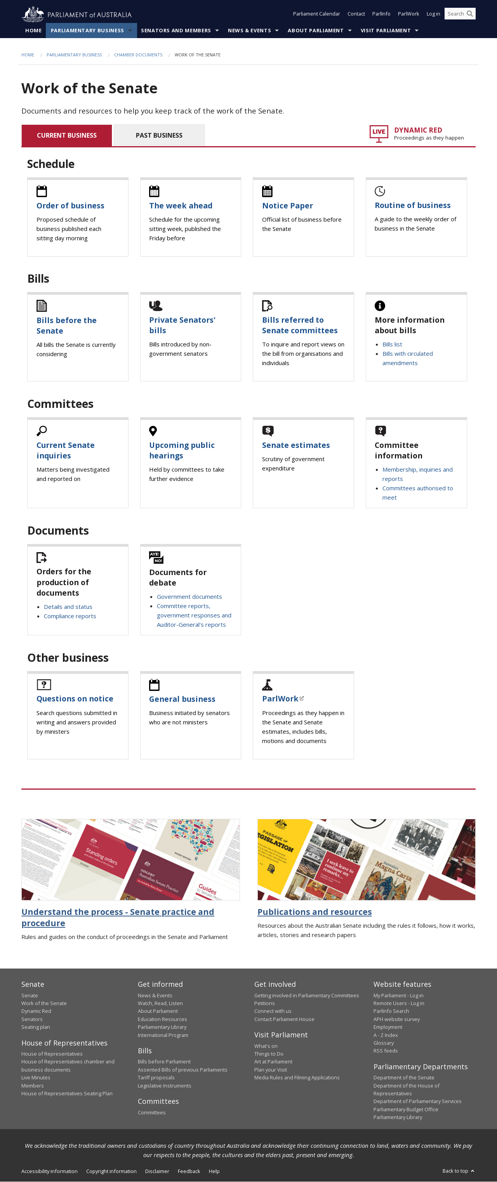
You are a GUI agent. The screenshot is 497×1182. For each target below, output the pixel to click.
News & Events (249, 30)
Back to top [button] (459, 1170)
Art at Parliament (273, 1061)
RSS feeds (386, 1050)
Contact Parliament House (284, 1019)
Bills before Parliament (164, 1061)
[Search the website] (460, 15)
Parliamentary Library (162, 1027)
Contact (356, 14)
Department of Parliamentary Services (418, 1101)
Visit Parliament (386, 30)
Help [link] (214, 1171)
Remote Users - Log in (399, 1003)
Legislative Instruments (164, 1085)
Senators (32, 1019)
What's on (266, 1045)
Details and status (68, 607)
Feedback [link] (189, 1171)
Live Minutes (35, 1077)
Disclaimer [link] (157, 1171)
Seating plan (35, 1027)
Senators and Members (176, 30)
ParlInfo (381, 14)
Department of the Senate (404, 1077)
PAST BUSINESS (159, 135)
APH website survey (397, 1019)
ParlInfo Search (391, 1011)
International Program (163, 1035)
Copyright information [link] (111, 1171)
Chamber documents (138, 55)
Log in (433, 14)
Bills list (392, 344)
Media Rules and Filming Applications (297, 1077)
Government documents (189, 597)
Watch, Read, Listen (160, 1003)
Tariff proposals (156, 1077)
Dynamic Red (36, 1011)
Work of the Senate (44, 1003)
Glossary (384, 1043)
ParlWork (408, 14)
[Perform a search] (470, 15)
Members (32, 1085)
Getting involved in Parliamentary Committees (306, 995)
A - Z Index (386, 1035)
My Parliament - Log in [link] (399, 995)
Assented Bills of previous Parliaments (183, 1070)
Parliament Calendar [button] (316, 14)
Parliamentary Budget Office (406, 1109)
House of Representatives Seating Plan (67, 1093)
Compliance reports (70, 616)
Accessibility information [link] (49, 1171)
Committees (152, 1112)
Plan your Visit (270, 1070)
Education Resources (162, 1019)
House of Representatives (52, 1054)
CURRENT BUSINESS (67, 135)
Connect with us (273, 1011)
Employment (388, 1027)
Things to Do (268, 1054)
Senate (29, 995)
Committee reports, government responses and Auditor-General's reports (194, 615)
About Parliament (316, 30)
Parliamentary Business (87, 30)
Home (33, 30)
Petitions (264, 1003)
